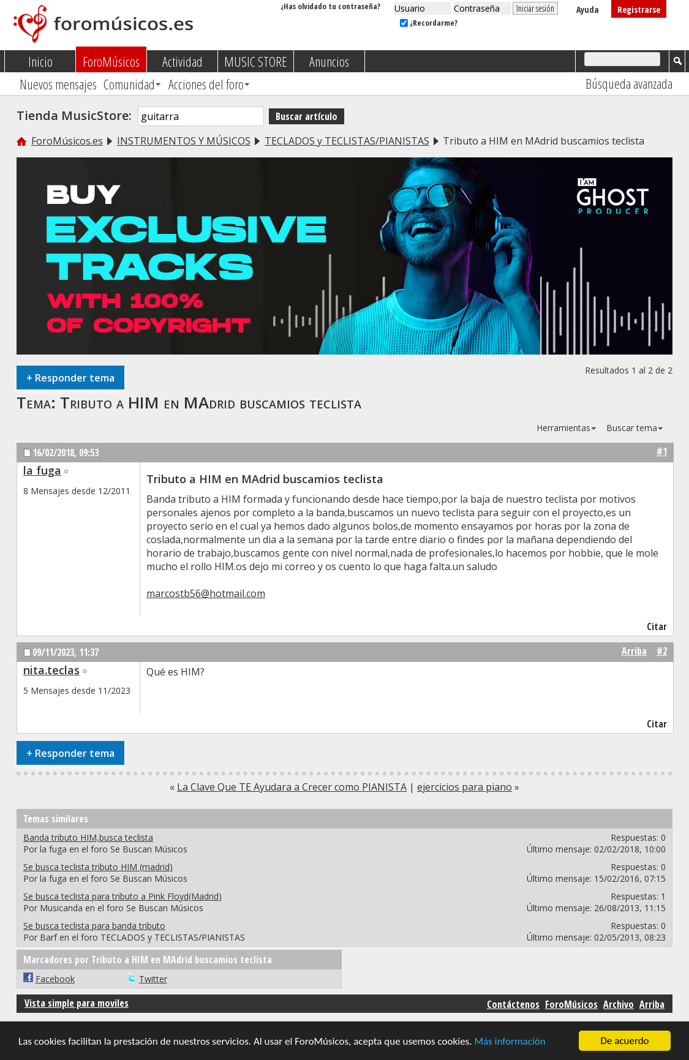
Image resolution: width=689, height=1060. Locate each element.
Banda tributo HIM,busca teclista (88, 837)
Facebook (55, 979)
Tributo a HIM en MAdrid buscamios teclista (210, 402)
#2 (662, 651)
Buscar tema (631, 428)
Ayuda (587, 9)
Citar (651, 626)
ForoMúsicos (111, 61)
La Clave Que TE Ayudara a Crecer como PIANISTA (292, 787)
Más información (509, 1042)
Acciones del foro (206, 84)
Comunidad (129, 84)
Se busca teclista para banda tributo (94, 925)
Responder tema (70, 377)
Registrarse (638, 9)
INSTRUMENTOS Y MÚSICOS (183, 141)
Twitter (153, 979)
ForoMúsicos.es (67, 141)
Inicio (40, 61)
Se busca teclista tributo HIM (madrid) (98, 867)
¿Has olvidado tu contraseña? (330, 6)
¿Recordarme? (428, 22)
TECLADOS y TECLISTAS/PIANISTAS (347, 141)
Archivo (618, 1004)
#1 (662, 451)
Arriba (634, 651)
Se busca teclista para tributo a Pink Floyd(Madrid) (122, 896)
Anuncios (329, 61)
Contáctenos (513, 1004)
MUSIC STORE (255, 61)
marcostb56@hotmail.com (205, 593)
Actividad (182, 61)
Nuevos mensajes (58, 84)
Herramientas (563, 428)
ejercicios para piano (464, 787)
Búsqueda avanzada (628, 83)
